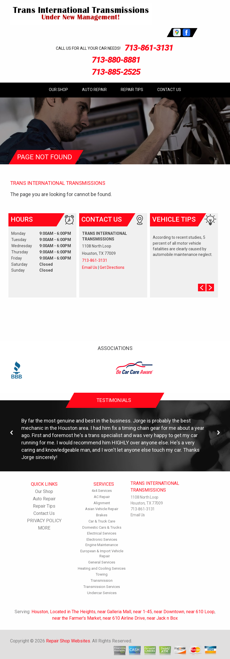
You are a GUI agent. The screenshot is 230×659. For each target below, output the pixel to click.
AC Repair (102, 497)
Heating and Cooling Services (102, 568)
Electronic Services (101, 539)
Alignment (102, 503)
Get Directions (112, 267)
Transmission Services (101, 587)
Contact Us (169, 89)
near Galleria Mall (114, 611)
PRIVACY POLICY (44, 520)
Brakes (101, 515)
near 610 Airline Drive (124, 618)
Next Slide (210, 287)
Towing (102, 574)
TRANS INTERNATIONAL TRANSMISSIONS (57, 183)
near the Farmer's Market (76, 618)
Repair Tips (132, 89)
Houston (39, 611)
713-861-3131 (149, 48)
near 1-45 (142, 611)
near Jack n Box (162, 618)
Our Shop (58, 89)
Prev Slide (202, 287)
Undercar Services (102, 593)
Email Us (89, 267)
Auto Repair (94, 89)
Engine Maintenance (101, 545)
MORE (44, 528)
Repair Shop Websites (68, 641)
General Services (101, 562)
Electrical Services (101, 533)
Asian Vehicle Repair (101, 509)
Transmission (102, 580)
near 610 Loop (200, 611)
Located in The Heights (72, 611)
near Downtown (169, 611)
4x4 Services (102, 490)
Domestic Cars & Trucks (101, 527)
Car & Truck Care (101, 521)
